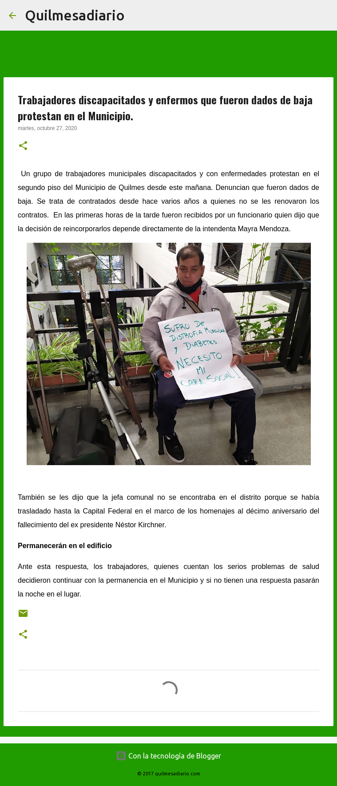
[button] (23, 146)
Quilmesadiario (75, 15)
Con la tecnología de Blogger (168, 756)
